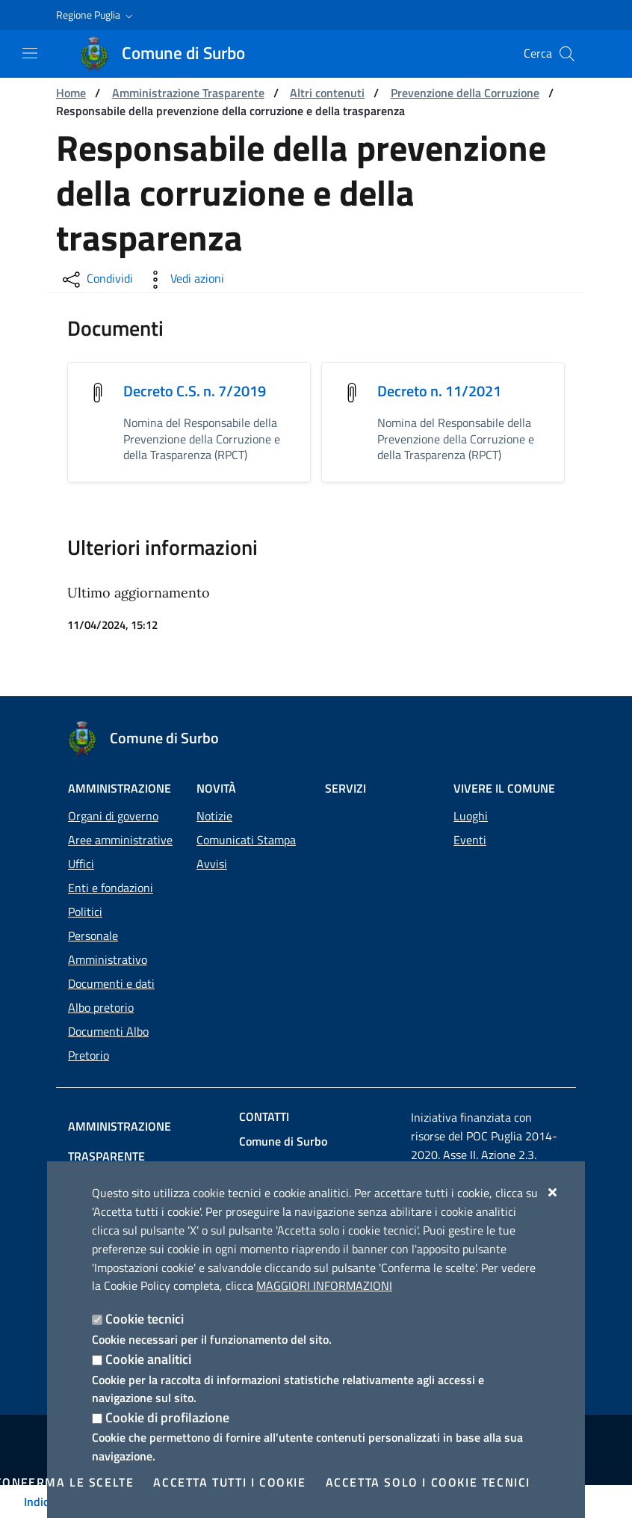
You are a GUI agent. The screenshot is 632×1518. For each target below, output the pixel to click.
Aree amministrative (120, 817)
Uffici (81, 841)
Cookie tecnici (144, 1319)
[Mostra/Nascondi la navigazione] (30, 53)
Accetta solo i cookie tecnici (428, 1482)
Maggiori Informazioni (324, 1285)
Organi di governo (113, 793)
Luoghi (470, 793)
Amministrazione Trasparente (188, 93)
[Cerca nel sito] (567, 54)
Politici (85, 889)
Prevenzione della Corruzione (465, 93)
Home (71, 93)
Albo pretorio (101, 985)
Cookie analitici (148, 1359)
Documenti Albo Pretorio (108, 1021)
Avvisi (211, 841)
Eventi (469, 817)
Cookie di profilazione (167, 1417)
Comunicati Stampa (246, 817)
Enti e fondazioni (110, 865)
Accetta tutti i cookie (229, 1482)
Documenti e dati (111, 961)
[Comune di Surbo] (171, 54)
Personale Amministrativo (107, 925)
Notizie (214, 793)
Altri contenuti (327, 93)
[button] (96, 15)
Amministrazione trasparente (159, 1104)
